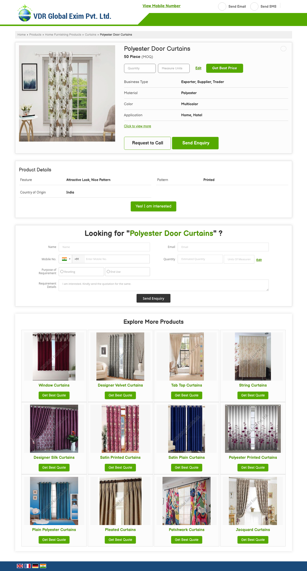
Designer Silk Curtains (54, 457)
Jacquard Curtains (253, 529)
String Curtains (253, 385)
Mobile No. (49, 259)
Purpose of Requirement (47, 271)
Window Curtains (54, 385)
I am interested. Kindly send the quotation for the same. (164, 285)
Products (35, 35)
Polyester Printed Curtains (253, 457)
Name (52, 247)
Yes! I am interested (153, 206)
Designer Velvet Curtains (120, 385)
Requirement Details (47, 285)
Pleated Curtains (120, 529)
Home (22, 35)
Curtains (90, 35)
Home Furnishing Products (63, 35)
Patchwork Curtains (186, 529)
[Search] (286, 5)
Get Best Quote (54, 395)
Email (171, 247)
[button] (162, 6)
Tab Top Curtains (186, 385)
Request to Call (147, 143)
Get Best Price (224, 68)
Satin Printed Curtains (120, 457)
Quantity (169, 259)
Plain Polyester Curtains (54, 529)
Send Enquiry (195, 143)
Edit (198, 68)
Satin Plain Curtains (187, 457)
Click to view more (137, 126)
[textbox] (174, 68)
